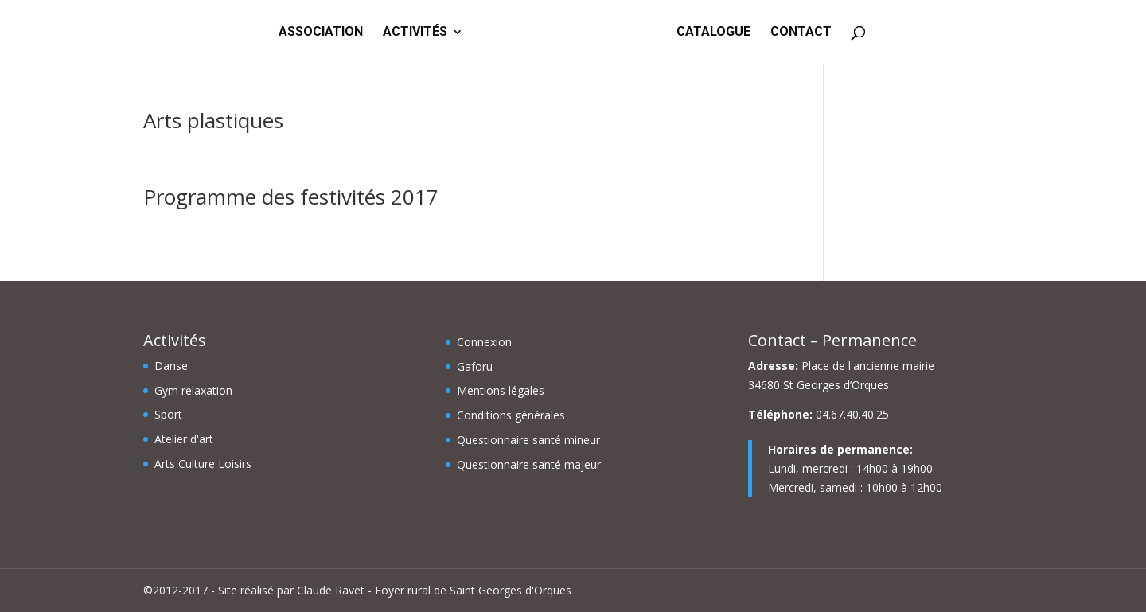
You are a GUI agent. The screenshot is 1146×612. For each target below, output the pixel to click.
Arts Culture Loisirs (202, 463)
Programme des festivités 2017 (291, 196)
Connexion (484, 341)
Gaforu (475, 366)
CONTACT (801, 32)
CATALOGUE (713, 32)
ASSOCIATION (321, 32)
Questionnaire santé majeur (529, 464)
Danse (171, 365)
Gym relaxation (193, 390)
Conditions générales (511, 415)
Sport (168, 414)
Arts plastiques (213, 120)
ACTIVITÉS (415, 32)
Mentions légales (500, 390)
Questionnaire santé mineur (528, 439)
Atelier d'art (183, 438)
